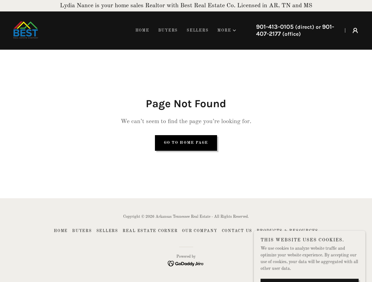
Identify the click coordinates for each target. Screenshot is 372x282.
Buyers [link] (168, 30)
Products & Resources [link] (287, 231)
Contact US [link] (237, 231)
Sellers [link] (197, 30)
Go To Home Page (186, 143)
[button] (227, 30)
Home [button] (61, 231)
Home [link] (142, 30)
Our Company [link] (199, 231)
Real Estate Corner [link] (150, 231)
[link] (25, 30)
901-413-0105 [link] (275, 26)
